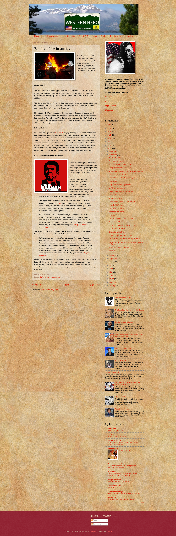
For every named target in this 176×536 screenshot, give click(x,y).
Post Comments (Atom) (49, 290)
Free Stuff (112, 215)
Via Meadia (112, 498)
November (113, 155)
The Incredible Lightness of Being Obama (129, 310)
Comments (96, 524)
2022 (109, 125)
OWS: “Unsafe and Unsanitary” (120, 251)
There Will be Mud (115, 198)
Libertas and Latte (114, 486)
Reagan (47, 277)
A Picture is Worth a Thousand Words (122, 225)
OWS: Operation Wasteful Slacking (121, 191)
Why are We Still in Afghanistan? (120, 185)
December (113, 151)
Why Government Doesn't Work (120, 164)
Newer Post (37, 285)
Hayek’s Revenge (115, 157)
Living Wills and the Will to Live (120, 168)
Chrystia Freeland (46, 227)
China (59, 203)
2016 (109, 132)
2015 (109, 135)
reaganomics (55, 277)
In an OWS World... (116, 205)
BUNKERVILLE (113, 472)
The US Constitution (88, 36)
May (111, 272)
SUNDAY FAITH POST (115, 430)
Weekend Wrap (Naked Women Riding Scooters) (126, 171)
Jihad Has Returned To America (118, 481)
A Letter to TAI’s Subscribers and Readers (121, 499)
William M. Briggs (114, 440)
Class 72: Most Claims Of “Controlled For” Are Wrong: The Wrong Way (123, 443)
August (112, 262)
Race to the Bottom (115, 195)
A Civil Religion (120, 360)
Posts (94, 520)
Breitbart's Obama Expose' (124, 322)
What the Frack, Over (112, 373)
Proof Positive (113, 448)
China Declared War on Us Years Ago (122, 201)
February (112, 282)
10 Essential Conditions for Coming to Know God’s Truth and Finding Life (122, 467)
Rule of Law (113, 181)
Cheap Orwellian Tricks (117, 232)
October (112, 255)
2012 (109, 145)
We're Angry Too (121, 397)
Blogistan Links (116, 36)
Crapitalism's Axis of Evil (117, 174)
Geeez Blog (112, 428)
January (112, 286)
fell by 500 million (80, 225)
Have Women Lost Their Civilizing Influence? (124, 239)
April (111, 275)
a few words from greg (116, 492)
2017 (109, 128)
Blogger (109, 531)
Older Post (95, 285)
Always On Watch (114, 480)
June (111, 269)
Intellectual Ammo (51, 36)
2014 (109, 138)
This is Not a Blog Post (117, 222)
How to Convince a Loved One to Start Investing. (124, 493)
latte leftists (59, 133)
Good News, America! (116, 208)
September (113, 258)
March (111, 279)
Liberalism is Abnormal (123, 348)
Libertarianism (69, 36)
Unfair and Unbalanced (117, 188)
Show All (142, 502)
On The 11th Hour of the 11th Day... (121, 218)
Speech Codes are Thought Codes (121, 235)
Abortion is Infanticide (116, 212)
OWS (42, 277)
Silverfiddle (109, 110)
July (111, 265)
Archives (131, 36)
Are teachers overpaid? (117, 161)
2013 (109, 142)
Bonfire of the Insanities (117, 229)
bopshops (93, 531)
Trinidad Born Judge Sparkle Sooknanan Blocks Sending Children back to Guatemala (123, 474)
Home (36, 36)
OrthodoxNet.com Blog (116, 464)
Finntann (108, 97)
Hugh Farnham (110, 106)
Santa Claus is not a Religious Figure (122, 178)
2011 (109, 148)
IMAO (110, 434)
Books (103, 36)
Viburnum (108, 101)
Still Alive (111, 487)
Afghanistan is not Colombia (119, 247)
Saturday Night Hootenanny (117, 436)
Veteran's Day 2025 (124, 450)
